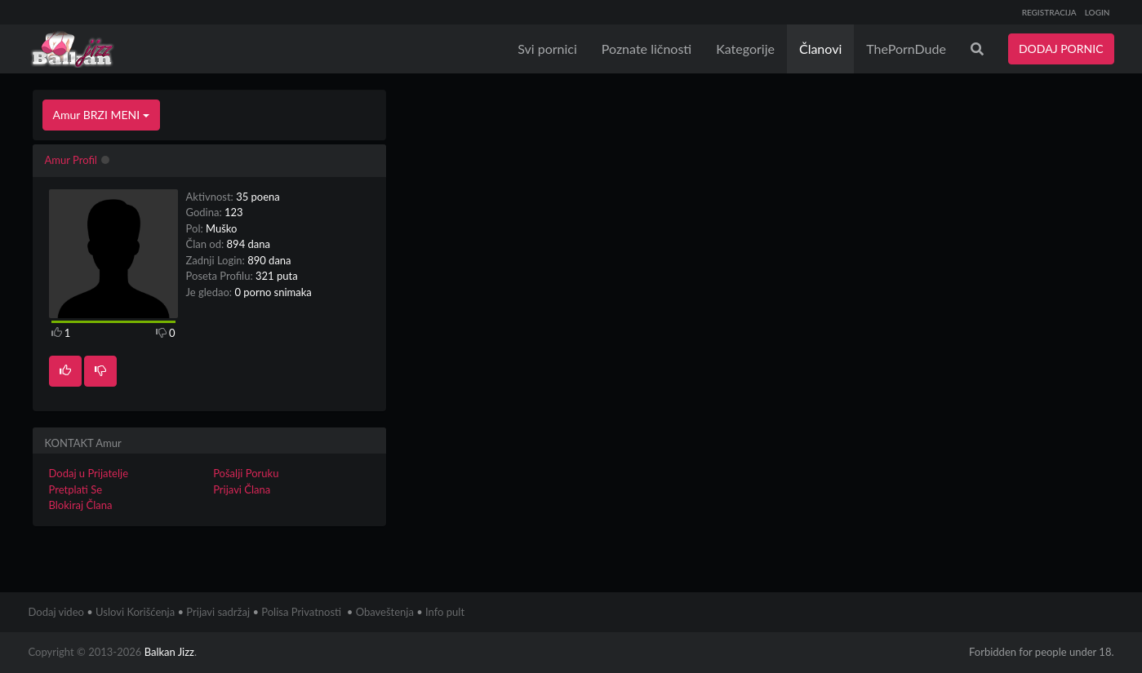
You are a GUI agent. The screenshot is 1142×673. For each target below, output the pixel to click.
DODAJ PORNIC (1061, 48)
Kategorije (745, 48)
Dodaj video (56, 611)
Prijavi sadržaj (218, 611)
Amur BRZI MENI (101, 115)
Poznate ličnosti (646, 48)
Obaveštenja (385, 611)
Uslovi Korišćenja (135, 611)
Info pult (444, 611)
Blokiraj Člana (81, 504)
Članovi (820, 48)
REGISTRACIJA (1049, 12)
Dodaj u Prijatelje (89, 473)
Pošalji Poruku (245, 473)
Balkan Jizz (169, 651)
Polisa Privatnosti (301, 611)
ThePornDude (906, 48)
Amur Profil (71, 159)
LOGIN (1097, 12)
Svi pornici (547, 48)
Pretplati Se (76, 489)
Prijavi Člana (241, 489)
